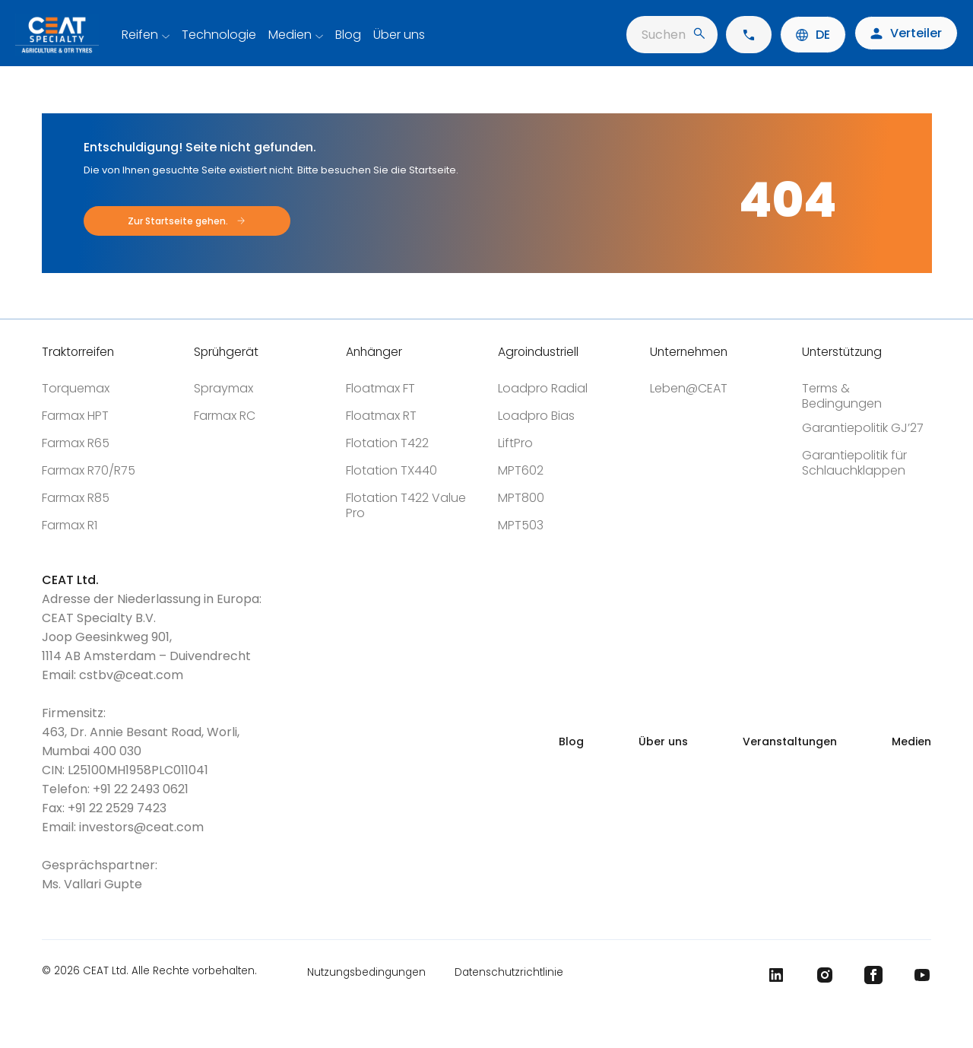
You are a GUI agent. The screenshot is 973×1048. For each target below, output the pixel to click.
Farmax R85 (75, 498)
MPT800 (521, 498)
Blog (348, 34)
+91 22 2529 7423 (117, 808)
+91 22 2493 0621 (141, 789)
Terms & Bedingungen (842, 396)
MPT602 (521, 470)
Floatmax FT (380, 388)
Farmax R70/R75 (88, 470)
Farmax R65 (75, 443)
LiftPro (515, 443)
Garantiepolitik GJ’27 (863, 428)
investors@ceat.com (141, 827)
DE (813, 34)
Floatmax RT (381, 415)
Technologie (219, 34)
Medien (290, 34)
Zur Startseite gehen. (178, 220)
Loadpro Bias (536, 415)
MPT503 (521, 525)
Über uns (399, 34)
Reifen (140, 34)
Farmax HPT (75, 415)
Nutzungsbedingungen (366, 972)
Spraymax (223, 388)
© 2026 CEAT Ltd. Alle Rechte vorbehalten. (149, 972)
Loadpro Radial (543, 388)
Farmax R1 (69, 525)
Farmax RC (224, 415)
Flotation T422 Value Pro (406, 505)
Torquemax (75, 388)
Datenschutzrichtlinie (509, 972)
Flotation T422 (387, 443)
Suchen (673, 34)
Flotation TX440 (391, 470)
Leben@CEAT (688, 388)
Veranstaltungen (790, 741)
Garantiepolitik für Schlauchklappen (854, 462)
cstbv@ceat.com (131, 675)
